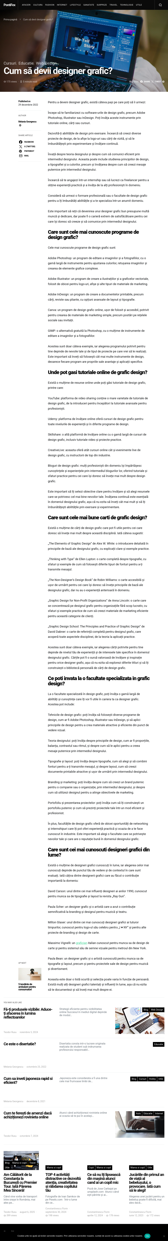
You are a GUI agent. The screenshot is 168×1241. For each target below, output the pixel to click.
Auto (138, 1113)
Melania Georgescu (27, 121)
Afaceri (26, 5)
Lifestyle (75, 5)
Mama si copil (19, 1163)
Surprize (102, 5)
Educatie (26, 63)
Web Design (46, 63)
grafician (81, 943)
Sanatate (88, 5)
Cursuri (10, 63)
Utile (139, 5)
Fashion (49, 5)
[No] (164, 1236)
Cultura (38, 5)
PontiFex (9, 5)
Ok (147, 1236)
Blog (146, 1009)
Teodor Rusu (10, 1032)
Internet (62, 5)
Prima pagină (10, 19)
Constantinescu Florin (56, 1208)
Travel (113, 5)
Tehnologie (126, 5)
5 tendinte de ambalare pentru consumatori (27, 987)
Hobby (152, 1079)
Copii (91, 1167)
